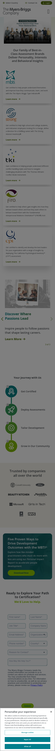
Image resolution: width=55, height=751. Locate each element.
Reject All (27, 739)
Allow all (27, 746)
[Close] (51, 711)
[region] (27, 729)
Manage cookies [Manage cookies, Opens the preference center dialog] (27, 732)
